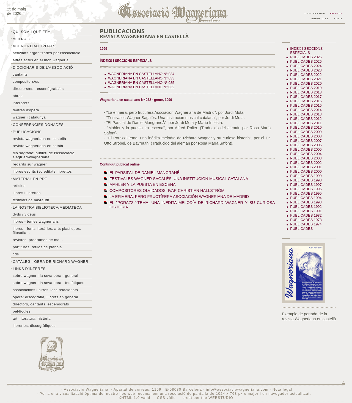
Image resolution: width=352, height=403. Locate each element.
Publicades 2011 (305, 123)
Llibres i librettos (26, 193)
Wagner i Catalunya (29, 117)
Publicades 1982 (305, 215)
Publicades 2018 (305, 92)
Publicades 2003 (305, 158)
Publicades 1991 (305, 211)
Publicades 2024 (305, 66)
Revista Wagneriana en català (38, 146)
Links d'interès (29, 269)
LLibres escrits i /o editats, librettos (42, 171)
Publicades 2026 (305, 57)
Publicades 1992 (305, 207)
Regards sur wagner (30, 164)
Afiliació (22, 39)
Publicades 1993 (305, 202)
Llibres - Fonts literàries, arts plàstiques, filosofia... (47, 231)
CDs (16, 254)
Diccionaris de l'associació (43, 67)
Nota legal (282, 389)
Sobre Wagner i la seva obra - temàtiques (48, 283)
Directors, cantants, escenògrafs (41, 304)
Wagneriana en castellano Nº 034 (141, 74)
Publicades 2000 (305, 171)
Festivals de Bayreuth (31, 200)
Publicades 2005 (305, 149)
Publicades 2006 (305, 145)
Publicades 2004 (305, 154)
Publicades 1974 (305, 224)
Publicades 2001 (305, 167)
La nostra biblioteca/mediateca (47, 207)
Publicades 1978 (305, 220)
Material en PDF (30, 179)
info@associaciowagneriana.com (237, 389)
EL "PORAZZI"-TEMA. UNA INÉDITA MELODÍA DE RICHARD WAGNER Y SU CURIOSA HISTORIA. (192, 204)
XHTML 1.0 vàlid (135, 398)
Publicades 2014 (305, 110)
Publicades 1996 (305, 189)
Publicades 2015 (305, 105)
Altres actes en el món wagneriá (40, 60)
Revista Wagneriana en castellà (39, 139)
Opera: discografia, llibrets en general (45, 297)
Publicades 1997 (305, 185)
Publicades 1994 (305, 198)
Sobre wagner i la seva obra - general (45, 276)
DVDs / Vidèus (24, 214)
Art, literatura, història (32, 318)
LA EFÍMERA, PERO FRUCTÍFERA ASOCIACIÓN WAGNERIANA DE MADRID (179, 196)
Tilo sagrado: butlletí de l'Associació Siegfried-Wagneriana (43, 155)
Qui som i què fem (32, 32)
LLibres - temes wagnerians (36, 221)
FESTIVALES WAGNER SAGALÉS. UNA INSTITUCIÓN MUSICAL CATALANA (178, 178)
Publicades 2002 (305, 163)
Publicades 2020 (305, 83)
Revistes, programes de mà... (38, 240)
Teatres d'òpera (26, 110)
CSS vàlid (167, 398)
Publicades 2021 (305, 79)
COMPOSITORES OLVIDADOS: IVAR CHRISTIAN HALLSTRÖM (166, 190)
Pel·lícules (22, 311)
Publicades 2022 (305, 75)
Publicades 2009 (305, 132)
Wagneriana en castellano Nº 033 (141, 78)
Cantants (20, 74)
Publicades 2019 (305, 88)
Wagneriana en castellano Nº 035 (141, 83)
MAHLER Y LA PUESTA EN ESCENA (142, 184)
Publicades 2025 (305, 61)
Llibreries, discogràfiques (34, 326)
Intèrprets (21, 103)
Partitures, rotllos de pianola (37, 247)
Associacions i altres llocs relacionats (45, 290)
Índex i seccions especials (306, 50)
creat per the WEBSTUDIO (208, 398)
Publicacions (27, 132)
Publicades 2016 (305, 101)
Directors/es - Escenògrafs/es (38, 89)
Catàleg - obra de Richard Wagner (50, 262)
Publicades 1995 (305, 193)
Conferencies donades (38, 125)
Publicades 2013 (305, 114)
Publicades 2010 (305, 127)
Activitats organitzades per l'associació (46, 53)
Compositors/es (26, 81)
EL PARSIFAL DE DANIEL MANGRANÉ (144, 172)
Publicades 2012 (305, 119)
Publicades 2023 (305, 70)
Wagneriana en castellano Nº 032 (141, 87)
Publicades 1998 (305, 180)
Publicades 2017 (305, 97)
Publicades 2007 (305, 141)
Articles (19, 186)
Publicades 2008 (305, 136)
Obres (18, 96)
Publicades (302, 229)
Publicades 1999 (305, 176)
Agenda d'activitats (34, 46)
